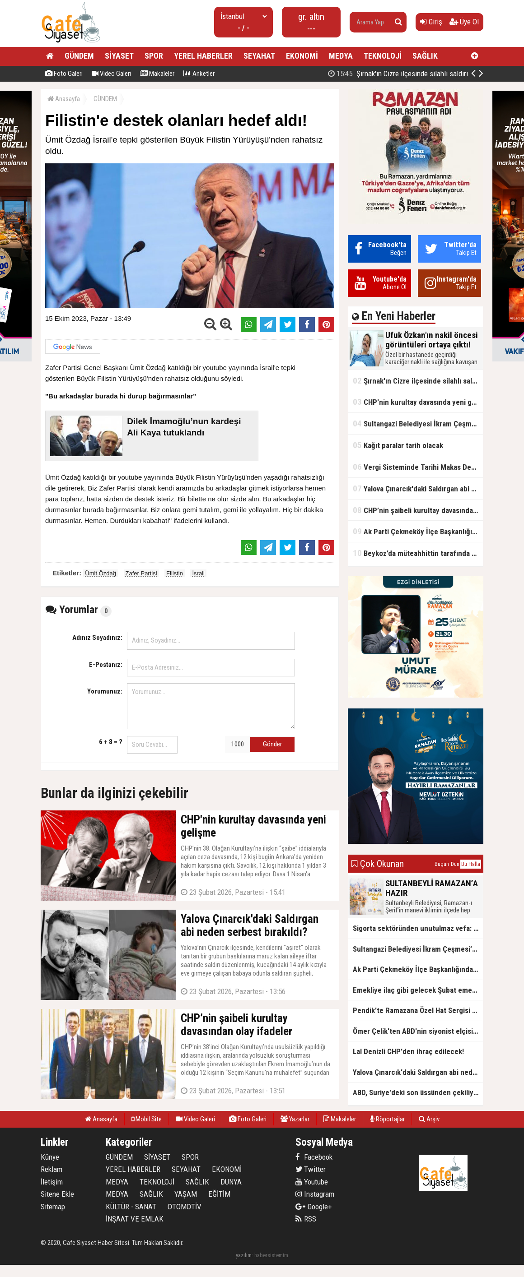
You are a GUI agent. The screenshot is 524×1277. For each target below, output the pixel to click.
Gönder (272, 744)
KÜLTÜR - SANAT (131, 1206)
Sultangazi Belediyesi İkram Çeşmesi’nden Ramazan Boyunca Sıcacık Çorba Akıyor (418, 423)
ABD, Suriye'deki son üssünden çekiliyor (416, 1092)
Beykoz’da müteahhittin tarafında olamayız (418, 553)
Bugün (442, 864)
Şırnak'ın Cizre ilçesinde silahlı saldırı (398, 73)
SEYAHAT (259, 55)
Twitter (310, 1169)
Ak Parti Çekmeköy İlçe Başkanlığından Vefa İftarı (418, 531)
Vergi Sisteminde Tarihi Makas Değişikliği (418, 467)
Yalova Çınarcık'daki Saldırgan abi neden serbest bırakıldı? (418, 488)
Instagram (314, 1193)
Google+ (313, 1206)
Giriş (431, 21)
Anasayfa (63, 99)
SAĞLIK (425, 55)
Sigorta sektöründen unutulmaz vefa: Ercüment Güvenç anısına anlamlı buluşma (418, 928)
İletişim (52, 1181)
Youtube (311, 1181)
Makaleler (157, 73)
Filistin (174, 573)
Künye (50, 1156)
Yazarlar (295, 1119)
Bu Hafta (470, 864)
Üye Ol (464, 21)
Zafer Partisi (141, 573)
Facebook (313, 1156)
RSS (305, 1218)
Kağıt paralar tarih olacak (398, 445)
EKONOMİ (302, 55)
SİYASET (119, 55)
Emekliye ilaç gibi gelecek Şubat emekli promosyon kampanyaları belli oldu (418, 990)
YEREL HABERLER (203, 55)
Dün (455, 864)
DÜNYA (231, 1181)
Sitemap (53, 1206)
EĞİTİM (219, 1193)
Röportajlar (387, 1119)
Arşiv (429, 1119)
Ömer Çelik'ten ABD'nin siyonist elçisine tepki (418, 1031)
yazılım (244, 1255)
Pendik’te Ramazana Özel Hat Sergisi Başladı (418, 1010)
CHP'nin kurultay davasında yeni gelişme (418, 402)
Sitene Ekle (57, 1193)
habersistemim (271, 1255)
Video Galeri (111, 73)
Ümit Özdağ (100, 573)
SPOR (154, 55)
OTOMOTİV (184, 1206)
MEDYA (341, 55)
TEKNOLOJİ (383, 55)
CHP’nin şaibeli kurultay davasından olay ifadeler (418, 510)
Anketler (199, 73)
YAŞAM (185, 1193)
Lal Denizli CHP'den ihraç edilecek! (408, 1051)
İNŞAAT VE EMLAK (135, 1218)
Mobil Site (146, 1119)
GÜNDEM (79, 55)
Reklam (51, 1169)
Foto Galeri (64, 73)
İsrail (198, 573)
